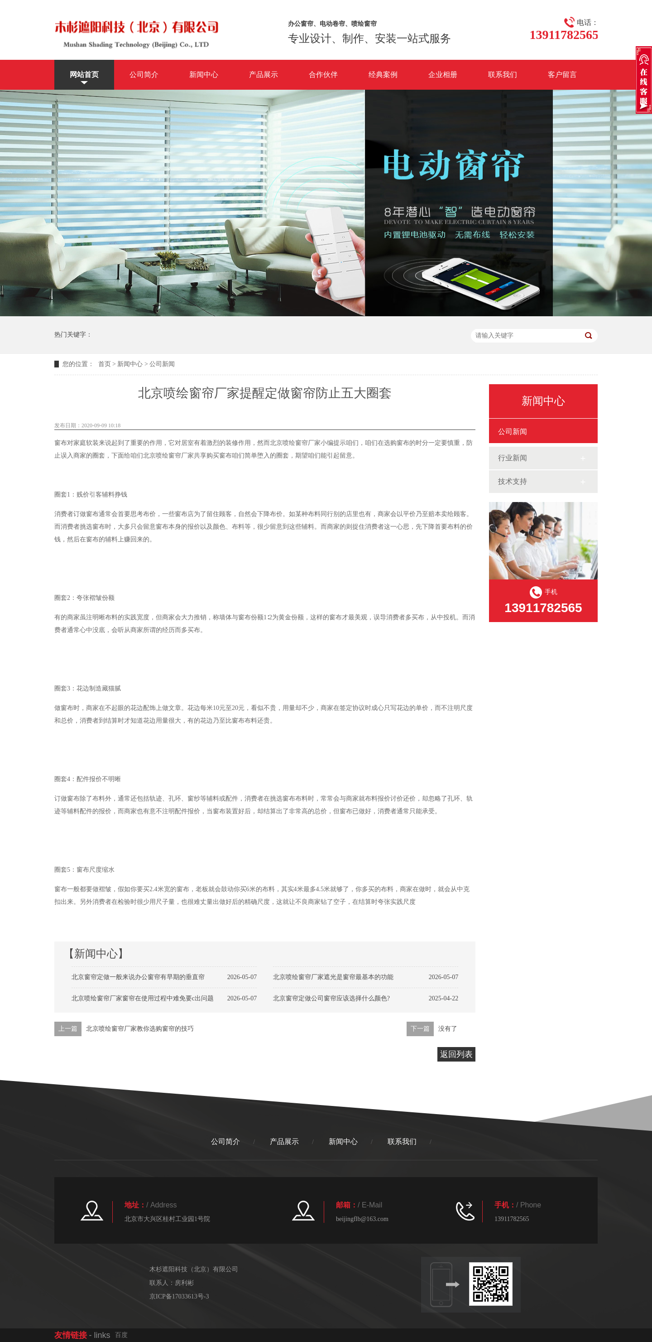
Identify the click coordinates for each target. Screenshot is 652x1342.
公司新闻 (162, 364)
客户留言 (562, 74)
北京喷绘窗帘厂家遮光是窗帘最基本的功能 (333, 977)
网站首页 (84, 74)
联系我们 (502, 74)
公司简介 (143, 74)
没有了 (447, 1028)
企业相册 (442, 74)
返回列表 (456, 1054)
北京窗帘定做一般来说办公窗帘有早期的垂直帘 (138, 977)
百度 (121, 1335)
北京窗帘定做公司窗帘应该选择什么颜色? (331, 998)
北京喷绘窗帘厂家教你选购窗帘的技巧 (140, 1028)
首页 (104, 364)
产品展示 (263, 74)
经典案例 (383, 74)
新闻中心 (203, 74)
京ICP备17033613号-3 (179, 1296)
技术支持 (512, 481)
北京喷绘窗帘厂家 (295, 442)
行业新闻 (512, 458)
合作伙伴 (323, 74)
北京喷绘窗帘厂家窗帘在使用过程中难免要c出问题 (143, 998)
